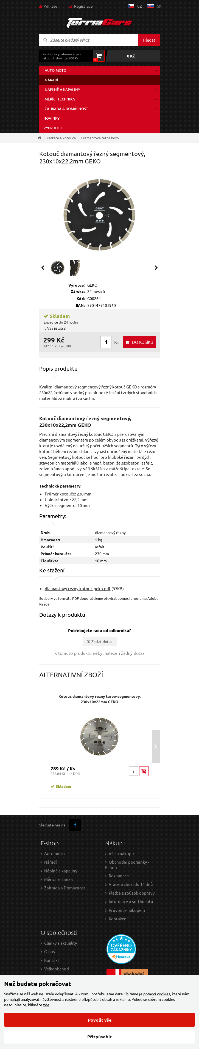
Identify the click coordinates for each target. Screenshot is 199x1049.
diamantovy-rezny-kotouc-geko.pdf (78, 588)
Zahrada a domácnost (66, 108)
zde (46, 1004)
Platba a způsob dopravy (132, 892)
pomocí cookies (156, 993)
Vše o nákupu (121, 853)
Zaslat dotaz (102, 641)
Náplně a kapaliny (62, 89)
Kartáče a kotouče (61, 138)
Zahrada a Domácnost (64, 887)
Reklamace (119, 875)
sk (159, 6)
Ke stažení (118, 918)
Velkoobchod (56, 968)
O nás (49, 951)
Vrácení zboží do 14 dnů (131, 884)
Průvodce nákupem (127, 910)
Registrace (83, 6)
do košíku (142, 342)
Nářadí (51, 79)
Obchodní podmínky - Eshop (127, 864)
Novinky (51, 118)
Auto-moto (55, 70)
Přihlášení (52, 6)
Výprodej (52, 127)
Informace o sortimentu (131, 901)
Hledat (149, 39)
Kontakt (51, 960)
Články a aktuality (60, 943)
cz (139, 6)
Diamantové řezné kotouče (102, 138)
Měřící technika (60, 99)
